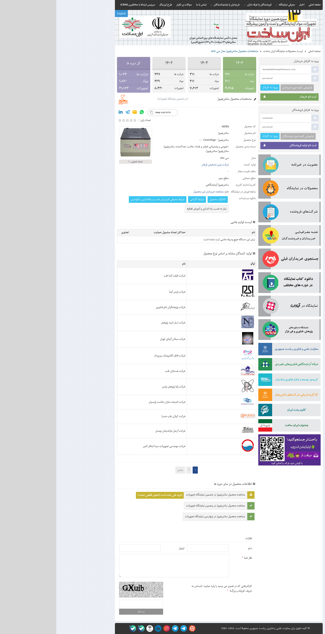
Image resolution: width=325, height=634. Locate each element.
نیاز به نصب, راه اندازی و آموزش (150, 209)
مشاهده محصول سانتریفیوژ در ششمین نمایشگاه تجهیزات (159, 494)
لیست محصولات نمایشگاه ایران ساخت (226, 51)
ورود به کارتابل (213, 87)
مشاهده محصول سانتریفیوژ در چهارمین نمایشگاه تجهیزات (159, 516)
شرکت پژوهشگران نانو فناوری (114, 307)
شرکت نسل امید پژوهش (117, 322)
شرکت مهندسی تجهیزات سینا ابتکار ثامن (108, 446)
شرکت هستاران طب (119, 371)
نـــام (194, 548)
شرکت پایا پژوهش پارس (117, 386)
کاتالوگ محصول (161, 199)
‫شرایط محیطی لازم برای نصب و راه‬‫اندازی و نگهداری (101, 199)
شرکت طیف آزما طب (118, 275)
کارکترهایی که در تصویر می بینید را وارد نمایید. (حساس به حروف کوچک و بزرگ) (165, 588)
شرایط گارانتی (141, 199)
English (65, 13)
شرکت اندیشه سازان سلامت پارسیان (110, 402)
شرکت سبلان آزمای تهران (116, 339)
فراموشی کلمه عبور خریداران (241, 87)
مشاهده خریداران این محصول (152, 192)
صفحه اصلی (258, 51)
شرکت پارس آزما (121, 292)
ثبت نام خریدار (233, 97)
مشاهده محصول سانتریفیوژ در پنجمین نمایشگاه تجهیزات (159, 506)
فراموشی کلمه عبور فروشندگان (241, 136)
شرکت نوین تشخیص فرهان (158, 165)
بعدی (124, 470)
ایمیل (125, 548)
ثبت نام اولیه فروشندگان (233, 146)
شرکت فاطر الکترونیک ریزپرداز (113, 355)
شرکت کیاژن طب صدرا (117, 416)
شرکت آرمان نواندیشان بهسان (114, 431)
